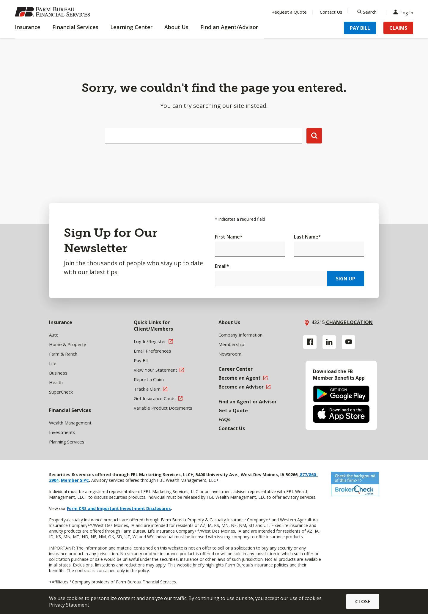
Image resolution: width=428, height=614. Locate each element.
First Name (229, 236)
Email (222, 266)
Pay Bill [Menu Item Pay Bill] (360, 28)
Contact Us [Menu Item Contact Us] (331, 12)
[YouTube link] (348, 342)
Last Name (307, 236)
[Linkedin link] (329, 342)
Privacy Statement (69, 605)
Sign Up (345, 278)
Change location (349, 322)
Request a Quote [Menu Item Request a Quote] (289, 12)
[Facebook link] (310, 342)
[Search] (367, 12)
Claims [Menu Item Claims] (398, 28)
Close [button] (362, 601)
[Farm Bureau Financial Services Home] (53, 12)
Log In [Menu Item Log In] (404, 12)
